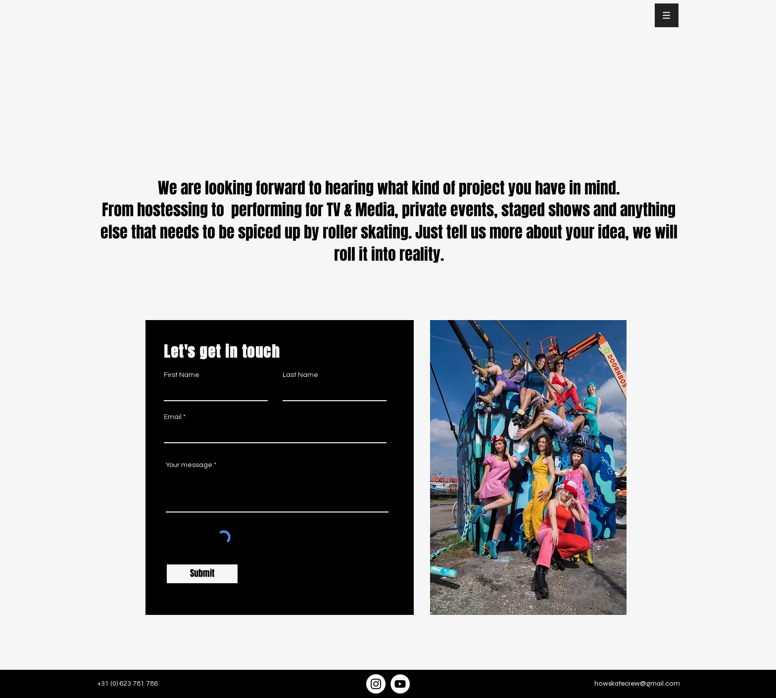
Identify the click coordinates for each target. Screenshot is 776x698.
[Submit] (202, 573)
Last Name (300, 375)
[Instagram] (376, 684)
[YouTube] (400, 684)
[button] (667, 15)
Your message (189, 465)
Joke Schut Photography (256, 640)
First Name (181, 375)
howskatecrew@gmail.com (637, 683)
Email (173, 417)
